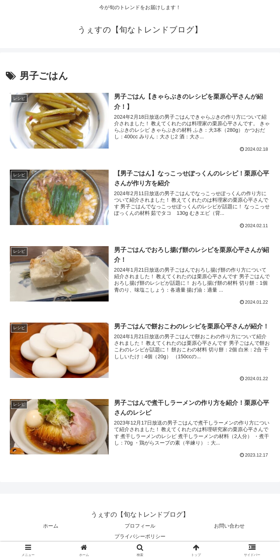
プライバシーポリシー (140, 536)
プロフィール (140, 526)
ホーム (50, 526)
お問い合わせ (229, 526)
